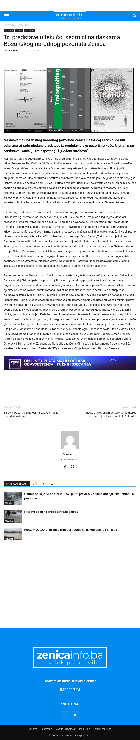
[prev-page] (6, 548)
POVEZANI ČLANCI (17, 484)
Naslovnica (9, 24)
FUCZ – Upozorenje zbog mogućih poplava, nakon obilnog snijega (70, 530)
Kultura (19, 30)
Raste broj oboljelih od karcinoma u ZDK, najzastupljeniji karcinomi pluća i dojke (111, 414)
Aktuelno (23, 24)
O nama (33, 728)
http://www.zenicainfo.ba (70, 459)
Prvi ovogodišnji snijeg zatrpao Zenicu (51, 512)
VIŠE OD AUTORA (43, 484)
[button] (6, 16)
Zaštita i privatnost (66, 728)
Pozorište (29, 30)
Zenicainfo (12, 50)
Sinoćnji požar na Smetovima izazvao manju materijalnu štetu (31, 414)
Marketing (84, 728)
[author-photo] (70, 448)
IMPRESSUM (70, 689)
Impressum (47, 728)
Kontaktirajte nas (102, 728)
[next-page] (12, 548)
